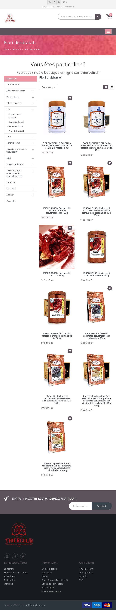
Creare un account (66, 6)
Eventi (45, 576)
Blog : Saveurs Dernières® (55, 580)
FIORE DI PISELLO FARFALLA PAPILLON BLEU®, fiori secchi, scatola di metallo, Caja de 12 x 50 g (97, 146)
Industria (8, 583)
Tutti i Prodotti (12, 84)
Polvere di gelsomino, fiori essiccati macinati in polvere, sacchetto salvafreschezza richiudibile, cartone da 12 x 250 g (96, 401)
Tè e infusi (10, 188)
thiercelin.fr (90, 72)
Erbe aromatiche (13, 103)
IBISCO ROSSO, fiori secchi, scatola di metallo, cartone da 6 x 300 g (57, 335)
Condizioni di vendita (52, 583)
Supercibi (10, 182)
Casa (6, 49)
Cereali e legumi (13, 97)
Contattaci (47, 572)
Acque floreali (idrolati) (15, 116)
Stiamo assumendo (51, 591)
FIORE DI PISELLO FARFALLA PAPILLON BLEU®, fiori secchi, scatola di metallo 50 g (57, 145)
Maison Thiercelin (15, 605)
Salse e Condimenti (14, 164)
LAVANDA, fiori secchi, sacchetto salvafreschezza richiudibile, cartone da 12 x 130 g (57, 399)
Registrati (102, 506)
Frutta (9, 136)
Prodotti (17, 49)
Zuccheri (10, 194)
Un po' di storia (49, 568)
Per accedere (48, 6)
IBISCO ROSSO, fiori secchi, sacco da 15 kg (57, 274)
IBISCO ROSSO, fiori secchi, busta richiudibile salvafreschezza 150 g (57, 210)
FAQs (81, 580)
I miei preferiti (86, 572)
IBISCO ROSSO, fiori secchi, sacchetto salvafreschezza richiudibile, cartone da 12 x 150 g (96, 211)
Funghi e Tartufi (13, 142)
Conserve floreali (16, 122)
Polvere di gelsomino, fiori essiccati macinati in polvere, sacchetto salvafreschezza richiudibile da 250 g (57, 467)
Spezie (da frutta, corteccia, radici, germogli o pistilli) (14, 173)
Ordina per (48, 87)
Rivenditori (9, 576)
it (65, 2)
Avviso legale (48, 587)
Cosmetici (10, 201)
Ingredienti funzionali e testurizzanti (16, 150)
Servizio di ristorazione (15, 572)
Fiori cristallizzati (16, 126)
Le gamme (9, 568)
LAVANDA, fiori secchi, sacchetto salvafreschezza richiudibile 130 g (96, 335)
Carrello (83, 576)
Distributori (10, 580)
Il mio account (86, 568)
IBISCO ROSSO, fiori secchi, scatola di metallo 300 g (96, 274)
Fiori (8, 109)
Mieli (8, 158)
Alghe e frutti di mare (15, 90)
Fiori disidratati (32, 49)
